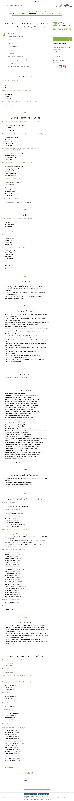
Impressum (25, 791)
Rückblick (51, 13)
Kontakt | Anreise (62, 13)
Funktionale (36, 796)
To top (25, 112)
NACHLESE (32, 13)
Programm (22, 13)
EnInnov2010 (31, 11)
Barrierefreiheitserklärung (45, 791)
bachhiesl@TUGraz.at (58, 60)
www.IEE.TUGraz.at (57, 62)
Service (42, 13)
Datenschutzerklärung (33, 791)
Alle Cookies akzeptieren (30, 794)
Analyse (43, 796)
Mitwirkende (43, 11)
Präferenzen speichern (43, 794)
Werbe (48, 796)
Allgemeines (11, 13)
